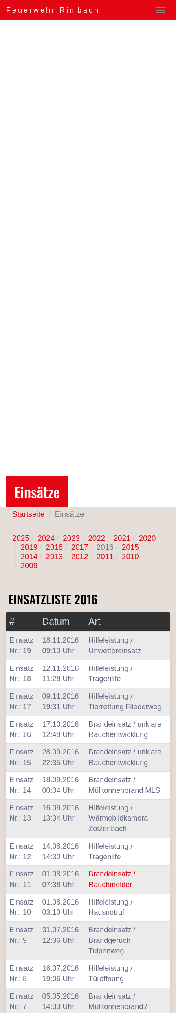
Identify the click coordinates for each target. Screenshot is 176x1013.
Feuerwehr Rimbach (53, 10)
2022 (96, 538)
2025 (20, 538)
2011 (105, 556)
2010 (130, 556)
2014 (28, 556)
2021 (122, 538)
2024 (46, 538)
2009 (28, 565)
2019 (28, 547)
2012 (79, 556)
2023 (71, 538)
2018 (54, 547)
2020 (147, 538)
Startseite (28, 514)
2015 (130, 547)
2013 (54, 556)
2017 (79, 547)
